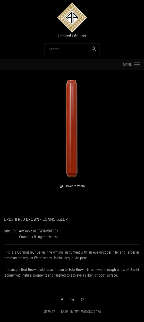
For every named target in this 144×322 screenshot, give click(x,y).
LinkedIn (72, 299)
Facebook (62, 299)
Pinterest (82, 299)
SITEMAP (49, 311)
